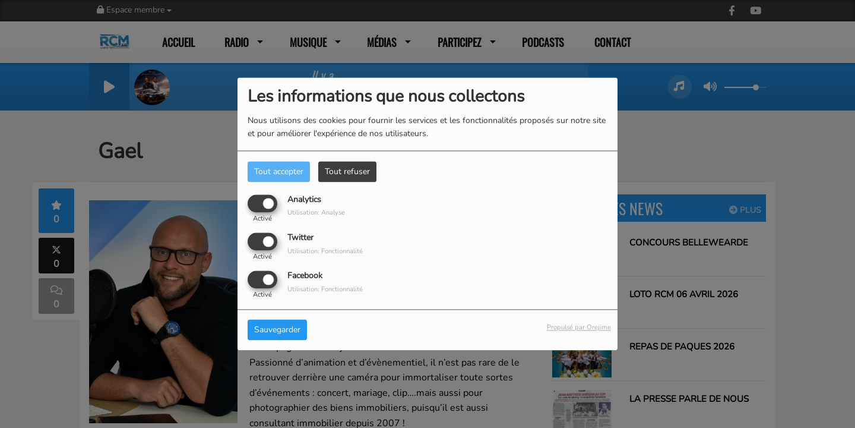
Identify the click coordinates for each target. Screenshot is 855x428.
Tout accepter (278, 171)
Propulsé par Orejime (579, 327)
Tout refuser (347, 171)
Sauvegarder (277, 330)
